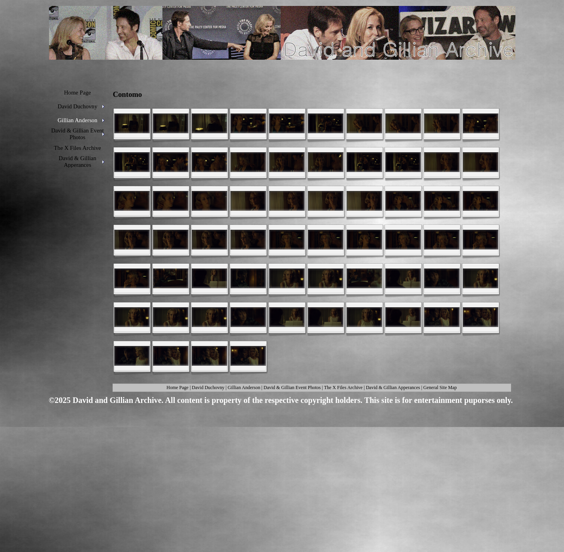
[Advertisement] (279, 469)
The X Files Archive (343, 387)
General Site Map (440, 387)
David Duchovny (208, 387)
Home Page (177, 387)
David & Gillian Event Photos (292, 387)
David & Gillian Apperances (393, 387)
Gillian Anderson (244, 387)
